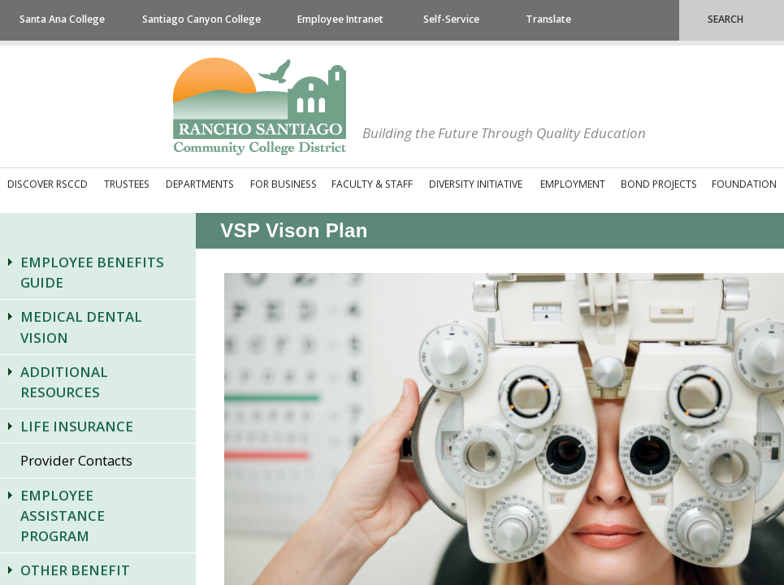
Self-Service (451, 19)
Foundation (744, 184)
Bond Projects (659, 184)
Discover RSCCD (47, 184)
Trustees (126, 184)
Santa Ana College (62, 19)
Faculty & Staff (372, 184)
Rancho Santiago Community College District (259, 106)
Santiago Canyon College (201, 19)
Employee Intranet (340, 19)
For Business (283, 184)
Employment (572, 184)
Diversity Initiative (475, 184)
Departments (200, 184)
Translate (548, 19)
